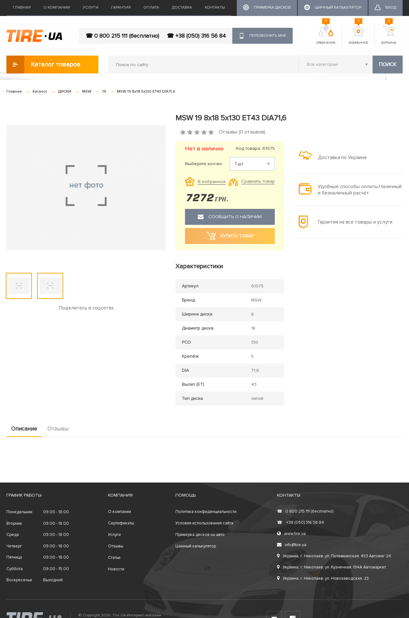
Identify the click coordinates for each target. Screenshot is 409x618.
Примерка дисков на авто (200, 534)
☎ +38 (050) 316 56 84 (196, 35)
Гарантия (121, 7)
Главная (22, 7)
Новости (116, 569)
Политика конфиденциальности (205, 511)
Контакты (215, 7)
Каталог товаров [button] (43, 64)
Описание (24, 428)
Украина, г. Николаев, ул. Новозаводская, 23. (323, 578)
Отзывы (57, 428)
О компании (56, 7)
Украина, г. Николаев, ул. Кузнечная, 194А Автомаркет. (332, 567)
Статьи (114, 557)
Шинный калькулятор (195, 546)
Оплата (151, 7)
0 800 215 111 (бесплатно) (305, 511)
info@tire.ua (291, 544)
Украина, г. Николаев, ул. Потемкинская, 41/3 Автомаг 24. (334, 556)
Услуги (90, 7)
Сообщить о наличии (230, 217)
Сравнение (326, 35)
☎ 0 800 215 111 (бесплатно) (122, 35)
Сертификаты (121, 523)
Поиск (387, 64)
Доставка (182, 7)
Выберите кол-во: (204, 164)
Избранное (358, 35)
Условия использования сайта (204, 523)
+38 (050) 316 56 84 (300, 522)
